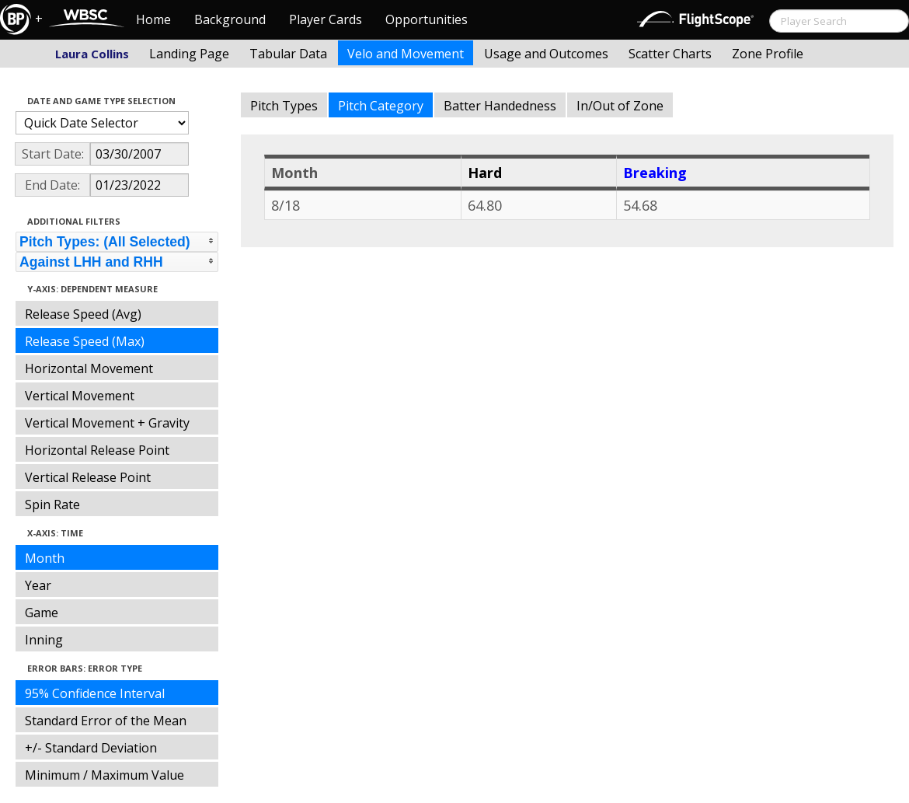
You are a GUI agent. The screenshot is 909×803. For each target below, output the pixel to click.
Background (230, 19)
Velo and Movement (405, 53)
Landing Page (189, 53)
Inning (44, 639)
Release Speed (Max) (85, 341)
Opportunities (426, 19)
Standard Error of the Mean (105, 720)
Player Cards (325, 19)
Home (153, 19)
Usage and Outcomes (546, 53)
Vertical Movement (79, 395)
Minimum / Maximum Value (104, 775)
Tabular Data (288, 53)
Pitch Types (284, 105)
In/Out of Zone (619, 105)
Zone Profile (767, 53)
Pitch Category (380, 105)
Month (44, 558)
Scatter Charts (670, 53)
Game (41, 612)
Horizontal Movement (89, 368)
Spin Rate (52, 504)
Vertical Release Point (88, 477)
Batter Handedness (500, 105)
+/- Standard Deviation (91, 747)
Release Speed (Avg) (83, 314)
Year (38, 585)
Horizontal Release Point (97, 450)
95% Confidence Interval (95, 693)
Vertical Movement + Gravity (107, 422)
